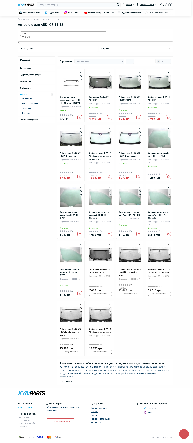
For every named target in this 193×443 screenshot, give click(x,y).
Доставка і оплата (99, 408)
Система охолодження (29, 120)
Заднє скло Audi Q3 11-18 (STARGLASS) (99, 270)
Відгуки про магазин (132, 13)
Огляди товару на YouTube (101, 13)
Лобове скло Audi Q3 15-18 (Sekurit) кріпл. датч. (100, 330)
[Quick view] (81, 72)
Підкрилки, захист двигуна (30, 75)
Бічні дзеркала (26, 88)
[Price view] (167, 61)
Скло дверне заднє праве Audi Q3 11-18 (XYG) (69, 215)
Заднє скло (26, 108)
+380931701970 (25, 407)
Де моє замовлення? (159, 13)
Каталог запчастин (32, 13)
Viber (147, 412)
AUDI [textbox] (24, 33)
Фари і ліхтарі (25, 81)
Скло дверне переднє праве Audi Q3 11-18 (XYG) (70, 272)
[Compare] (81, 80)
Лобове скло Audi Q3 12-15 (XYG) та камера (130, 154)
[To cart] (79, 117)
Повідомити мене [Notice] (100, 294)
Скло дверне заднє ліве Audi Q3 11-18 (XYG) (159, 154)
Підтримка (54, 13)
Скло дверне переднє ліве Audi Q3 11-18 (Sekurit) (99, 215)
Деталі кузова (25, 68)
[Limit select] (130, 61)
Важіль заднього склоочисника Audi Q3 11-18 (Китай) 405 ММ (70, 100)
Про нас (94, 411)
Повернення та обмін (100, 419)
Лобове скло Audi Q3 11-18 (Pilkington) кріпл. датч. (130, 272)
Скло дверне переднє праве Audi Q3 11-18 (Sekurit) (158, 215)
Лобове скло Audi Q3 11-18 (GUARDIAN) (130, 98)
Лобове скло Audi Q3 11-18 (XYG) (159, 98)
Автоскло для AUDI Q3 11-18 (34, 19)
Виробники (96, 422)
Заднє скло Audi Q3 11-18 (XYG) (99, 98)
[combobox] (63, 33)
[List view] (163, 61)
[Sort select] (99, 61)
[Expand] (52, 94)
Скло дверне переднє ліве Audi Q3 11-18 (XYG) (130, 213)
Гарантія (95, 415)
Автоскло (23, 95)
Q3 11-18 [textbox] (26, 37)
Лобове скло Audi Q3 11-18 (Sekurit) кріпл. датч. (159, 270)
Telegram (149, 408)
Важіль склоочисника (30, 104)
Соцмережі (73, 13)
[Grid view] (158, 61)
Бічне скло (26, 113)
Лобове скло (27, 99)
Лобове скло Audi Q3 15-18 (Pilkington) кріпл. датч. (71, 332)
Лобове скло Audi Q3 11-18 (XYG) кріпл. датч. (71, 154)
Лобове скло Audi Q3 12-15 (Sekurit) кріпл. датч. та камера (100, 156)
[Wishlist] (81, 76)
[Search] (118, 4)
